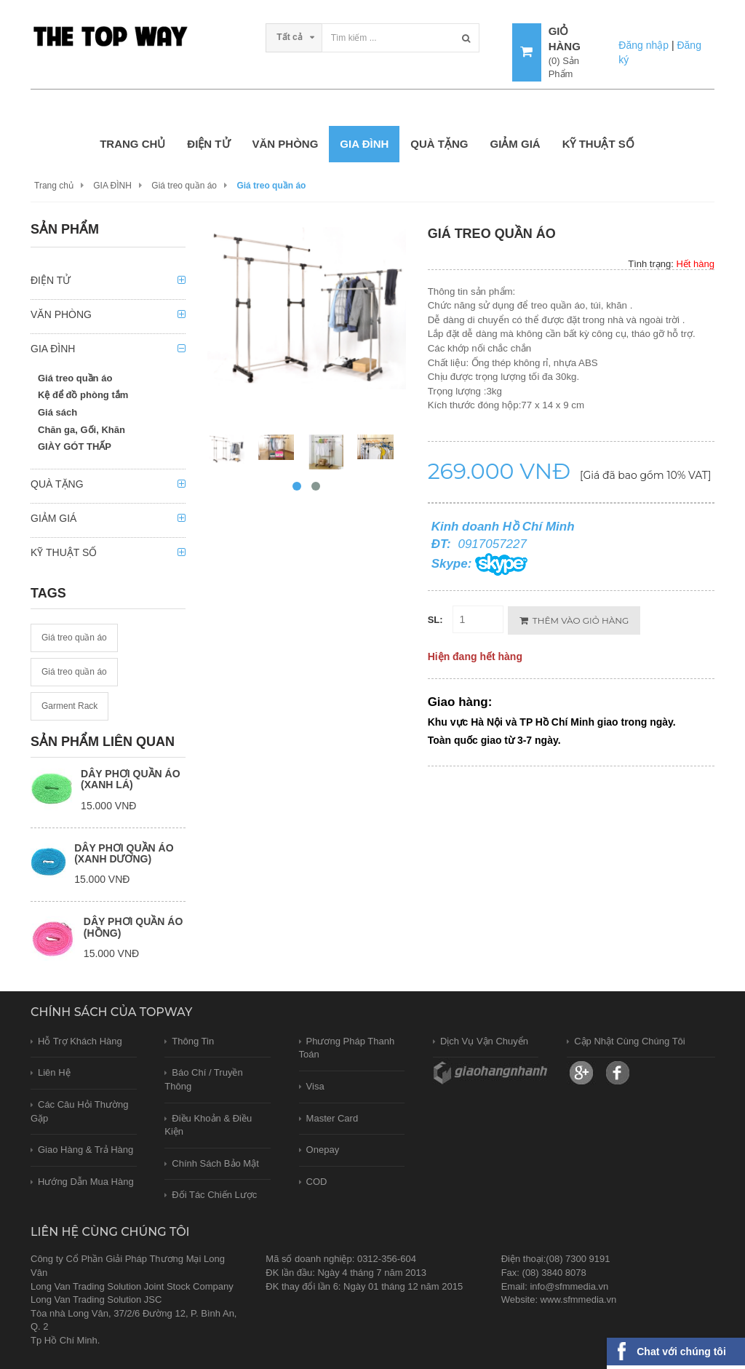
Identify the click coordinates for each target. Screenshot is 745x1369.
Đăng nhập (643, 45)
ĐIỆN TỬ (208, 144)
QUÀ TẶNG (439, 144)
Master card (332, 1118)
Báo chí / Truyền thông (203, 1079)
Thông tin (193, 1041)
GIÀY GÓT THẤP (74, 446)
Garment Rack (69, 706)
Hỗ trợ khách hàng (80, 1041)
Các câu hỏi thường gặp (79, 1111)
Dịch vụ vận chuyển (484, 1041)
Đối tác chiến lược (214, 1194)
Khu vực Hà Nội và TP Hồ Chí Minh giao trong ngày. (552, 722)
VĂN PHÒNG (285, 144)
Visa (315, 1086)
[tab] (108, 284)
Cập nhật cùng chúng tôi (629, 1041)
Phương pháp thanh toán (347, 1048)
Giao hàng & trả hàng (85, 1149)
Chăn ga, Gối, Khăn (81, 429)
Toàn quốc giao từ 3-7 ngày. (494, 740)
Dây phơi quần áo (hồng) (133, 927)
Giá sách (57, 412)
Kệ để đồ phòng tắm (83, 394)
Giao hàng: (460, 702)
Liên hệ (54, 1072)
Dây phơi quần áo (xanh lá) (130, 779)
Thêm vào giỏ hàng (574, 620)
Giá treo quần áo (184, 185)
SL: (435, 619)
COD (316, 1181)
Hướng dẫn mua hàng (86, 1181)
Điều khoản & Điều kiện (208, 1125)
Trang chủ (132, 144)
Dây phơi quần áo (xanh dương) (123, 853)
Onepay (323, 1149)
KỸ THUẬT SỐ (598, 144)
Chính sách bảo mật (215, 1163)
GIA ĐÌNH (364, 144)
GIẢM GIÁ (515, 144)
